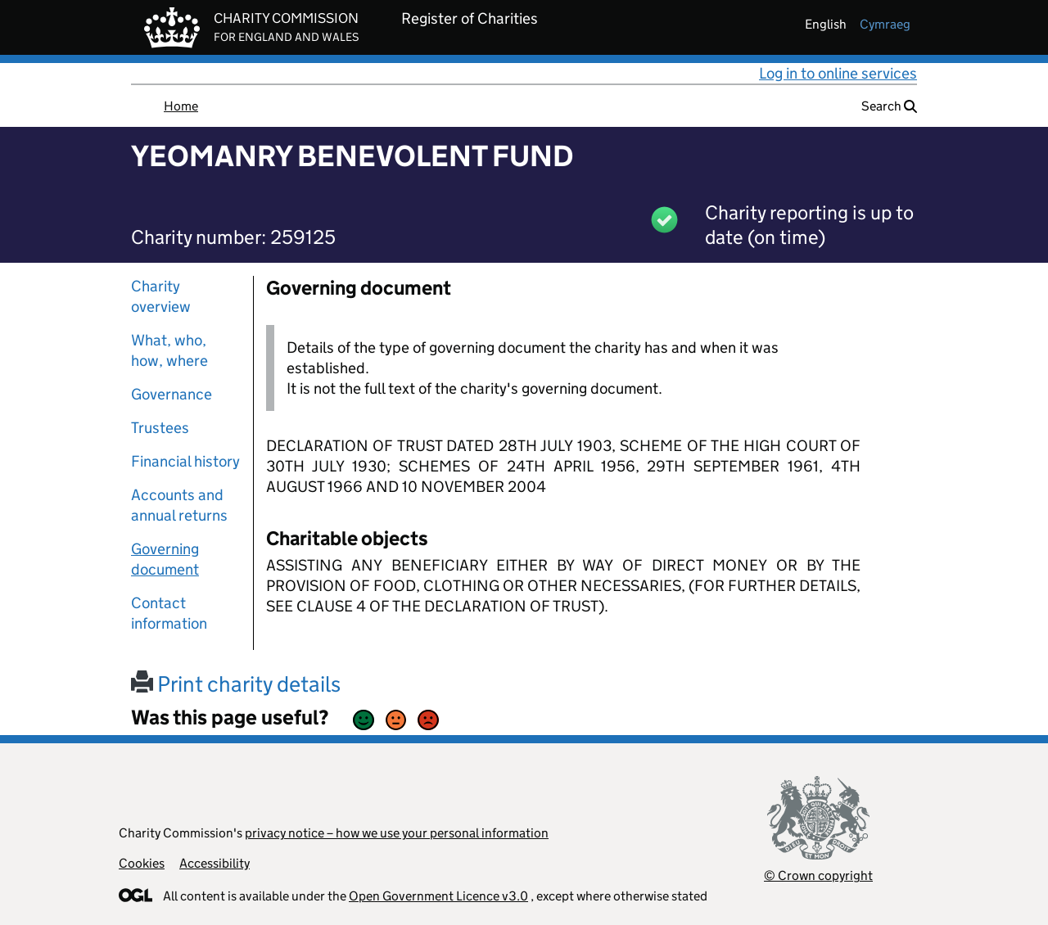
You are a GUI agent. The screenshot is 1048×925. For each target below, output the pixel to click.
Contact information (169, 613)
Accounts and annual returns (179, 505)
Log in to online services (838, 73)
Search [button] (889, 106)
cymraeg (885, 24)
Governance (171, 394)
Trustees (160, 427)
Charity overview (161, 296)
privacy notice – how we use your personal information (397, 833)
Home (181, 106)
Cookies (142, 863)
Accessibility (214, 863)
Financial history (185, 461)
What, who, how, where (169, 350)
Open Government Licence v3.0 (438, 896)
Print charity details (236, 683)
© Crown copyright (818, 875)
